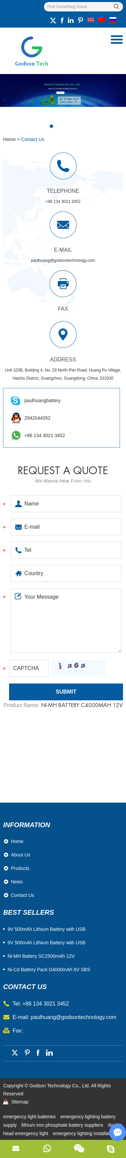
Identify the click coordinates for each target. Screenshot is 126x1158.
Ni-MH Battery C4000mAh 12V (82, 705)
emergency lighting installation (84, 1133)
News (17, 881)
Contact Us (32, 139)
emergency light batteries (30, 1116)
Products (20, 868)
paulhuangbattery (42, 400)
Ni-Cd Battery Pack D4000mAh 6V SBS (48, 969)
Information (26, 825)
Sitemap (19, 1101)
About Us (20, 854)
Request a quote (63, 471)
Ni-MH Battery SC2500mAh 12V (41, 956)
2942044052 (37, 418)
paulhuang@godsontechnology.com (63, 260)
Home (9, 139)
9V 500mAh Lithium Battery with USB (46, 942)
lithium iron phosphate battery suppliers (63, 1125)
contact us (25, 986)
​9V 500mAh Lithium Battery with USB (46, 929)
